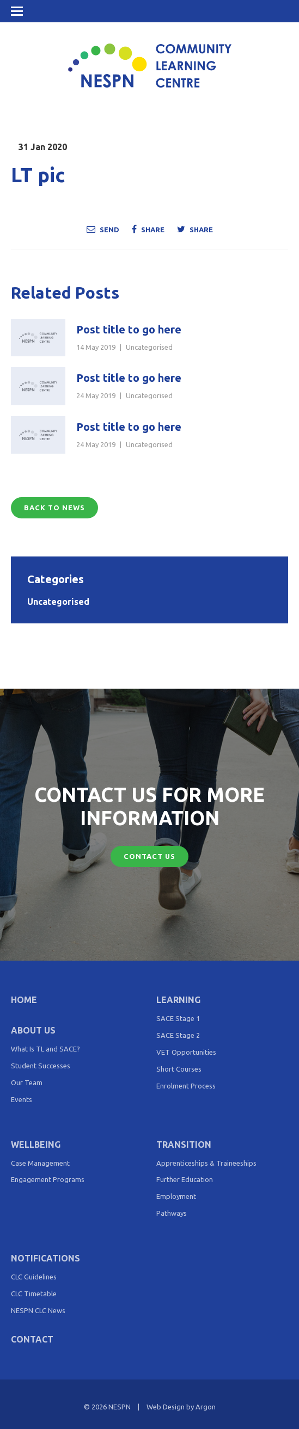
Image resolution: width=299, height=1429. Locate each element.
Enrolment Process (186, 1086)
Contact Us (149, 856)
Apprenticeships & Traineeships (206, 1163)
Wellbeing (35, 1144)
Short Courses (179, 1069)
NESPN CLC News (38, 1310)
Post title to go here (128, 329)
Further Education (184, 1179)
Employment (176, 1196)
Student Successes (40, 1065)
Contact (32, 1339)
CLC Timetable (34, 1293)
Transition (183, 1144)
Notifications (45, 1258)
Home (24, 1000)
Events (21, 1099)
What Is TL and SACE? (45, 1049)
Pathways (171, 1213)
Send (103, 229)
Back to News (54, 507)
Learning (178, 1000)
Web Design (166, 1407)
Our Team (26, 1082)
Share (148, 229)
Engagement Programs (47, 1179)
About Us (33, 1030)
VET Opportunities (186, 1052)
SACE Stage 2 (178, 1035)
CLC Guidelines (34, 1276)
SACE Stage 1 (178, 1018)
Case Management (40, 1163)
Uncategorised (149, 347)
